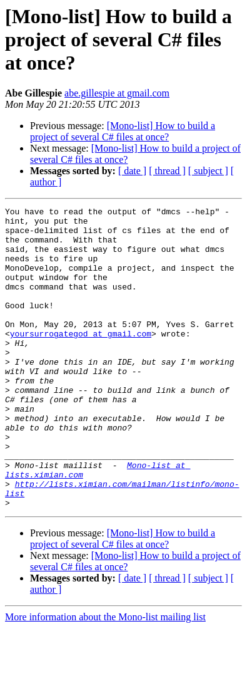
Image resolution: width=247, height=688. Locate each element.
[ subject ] (208, 170)
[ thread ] (167, 170)
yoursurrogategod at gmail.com (80, 359)
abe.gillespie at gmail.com (116, 93)
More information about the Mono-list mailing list (105, 677)
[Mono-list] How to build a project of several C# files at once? (122, 131)
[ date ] (132, 170)
